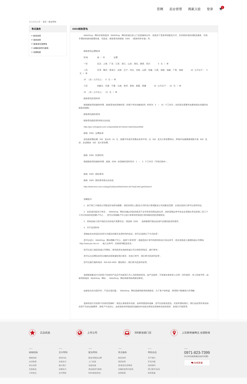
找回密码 (151, 365)
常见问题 (151, 361)
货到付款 (62, 358)
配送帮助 (52, 22)
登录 (210, 9)
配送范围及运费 (95, 358)
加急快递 (92, 365)
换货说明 (37, 36)
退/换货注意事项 (40, 44)
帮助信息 (152, 352)
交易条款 (33, 369)
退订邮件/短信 (154, 369)
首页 (44, 22)
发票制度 (37, 52)
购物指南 (33, 352)
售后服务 (122, 352)
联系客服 (151, 373)
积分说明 (33, 365)
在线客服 (197, 362)
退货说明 (37, 40)
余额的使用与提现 (40, 48)
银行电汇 (62, 365)
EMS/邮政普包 (95, 373)
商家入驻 (194, 9)
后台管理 (175, 9)
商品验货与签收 (95, 369)
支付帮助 (63, 352)
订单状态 (33, 373)
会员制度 (33, 361)
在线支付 (62, 361)
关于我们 (151, 358)
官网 (160, 9)
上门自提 (92, 361)
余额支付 (62, 369)
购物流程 (33, 358)
